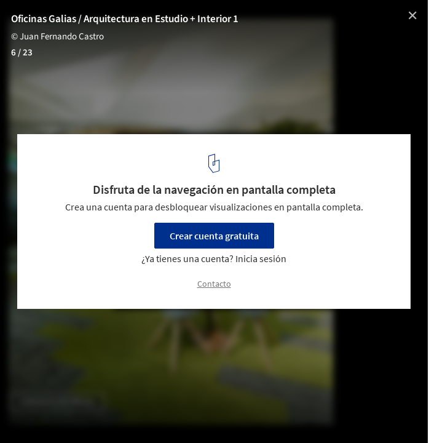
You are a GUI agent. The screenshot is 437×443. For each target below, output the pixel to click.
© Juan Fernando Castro (57, 36)
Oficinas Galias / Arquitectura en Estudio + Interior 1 (124, 19)
